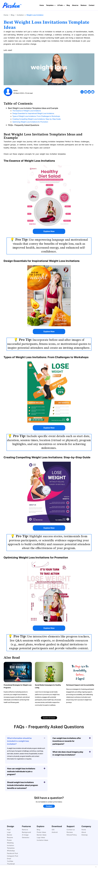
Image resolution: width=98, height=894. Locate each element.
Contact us (71, 829)
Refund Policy (72, 835)
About (84, 832)
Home (42, 5)
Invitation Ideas (42, 840)
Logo (9, 832)
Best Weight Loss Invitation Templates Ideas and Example (33, 108)
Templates (49, 5)
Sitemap (85, 835)
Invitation (20, 15)
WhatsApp (11, 850)
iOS (53, 829)
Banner (9, 835)
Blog (68, 5)
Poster (9, 840)
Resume (10, 837)
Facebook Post (12, 853)
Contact (91, 5)
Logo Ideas (41, 837)
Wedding (10, 843)
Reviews (83, 5)
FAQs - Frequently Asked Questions (24, 125)
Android (55, 832)
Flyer (9, 829)
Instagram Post (12, 856)
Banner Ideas (41, 835)
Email (9, 858)
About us (75, 5)
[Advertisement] (49, 879)
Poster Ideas (41, 832)
